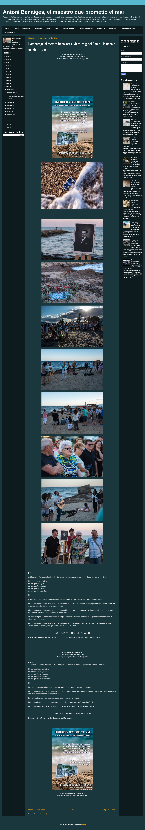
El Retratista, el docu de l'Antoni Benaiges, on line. (136, 121)
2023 (7, 65)
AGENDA (16, 28)
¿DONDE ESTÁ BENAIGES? (85, 28)
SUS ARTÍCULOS (113, 28)
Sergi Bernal (17, 38)
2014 (7, 121)
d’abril (9, 111)
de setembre (11, 92)
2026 (7, 56)
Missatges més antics (108, 810)
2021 (7, 71)
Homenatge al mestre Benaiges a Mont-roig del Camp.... (15, 96)
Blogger (83, 824)
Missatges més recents (37, 810)
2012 (7, 127)
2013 (7, 124)
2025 (7, 59)
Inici (73, 810)
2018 (7, 81)
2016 (7, 87)
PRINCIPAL (7, 28)
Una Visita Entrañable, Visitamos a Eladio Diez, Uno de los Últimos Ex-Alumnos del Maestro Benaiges (132, 163)
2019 (7, 78)
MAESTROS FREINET (67, 28)
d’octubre (10, 89)
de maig (10, 108)
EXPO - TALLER (38, 28)
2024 (7, 62)
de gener (10, 114)
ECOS (56, 28)
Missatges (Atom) (42, 814)
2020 (7, 74)
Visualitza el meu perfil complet (13, 48)
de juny (9, 105)
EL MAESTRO (26, 28)
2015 (7, 118)
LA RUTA (48, 28)
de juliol (10, 102)
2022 (7, 68)
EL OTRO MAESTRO (9, 32)
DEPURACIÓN (101, 28)
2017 (7, 84)
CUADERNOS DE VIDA (128, 28)
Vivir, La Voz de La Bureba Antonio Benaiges (136, 85)
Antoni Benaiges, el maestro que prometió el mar (63, 12)
